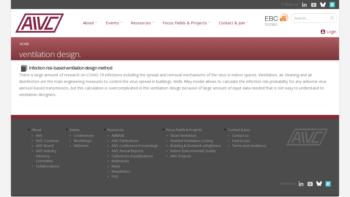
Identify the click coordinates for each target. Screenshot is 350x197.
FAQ (115, 176)
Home (24, 44)
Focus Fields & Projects (185, 22)
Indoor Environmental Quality (193, 151)
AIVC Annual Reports (127, 151)
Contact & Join (232, 22)
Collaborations (47, 166)
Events (112, 22)
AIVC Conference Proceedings (135, 145)
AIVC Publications (125, 140)
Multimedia (120, 161)
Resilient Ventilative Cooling (191, 140)
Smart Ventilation (183, 135)
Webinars (81, 145)
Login (331, 31)
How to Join (241, 140)
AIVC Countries (47, 140)
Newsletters (121, 171)
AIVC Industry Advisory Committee (46, 156)
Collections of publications (132, 156)
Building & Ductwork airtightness (195, 145)
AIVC (39, 135)
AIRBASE (118, 135)
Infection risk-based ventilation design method (70, 68)
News (116, 166)
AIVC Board (45, 145)
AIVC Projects (180, 156)
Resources (141, 22)
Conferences (84, 135)
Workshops (83, 140)
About (88, 22)
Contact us (240, 135)
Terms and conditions (249, 145)
